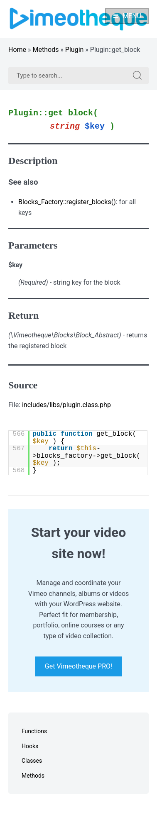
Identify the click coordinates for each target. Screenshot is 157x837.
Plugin (74, 50)
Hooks (30, 746)
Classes (32, 760)
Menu (127, 16)
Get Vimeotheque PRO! (78, 667)
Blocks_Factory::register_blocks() (67, 202)
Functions (34, 731)
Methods (46, 50)
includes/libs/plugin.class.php (66, 405)
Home (17, 50)
